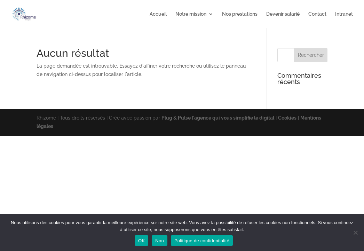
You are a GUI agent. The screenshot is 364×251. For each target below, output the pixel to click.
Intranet (344, 14)
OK (141, 240)
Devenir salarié (283, 14)
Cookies (287, 118)
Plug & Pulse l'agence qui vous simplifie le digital (217, 118)
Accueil (158, 14)
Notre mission (190, 14)
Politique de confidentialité (201, 240)
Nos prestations (240, 14)
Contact (317, 14)
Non (159, 240)
